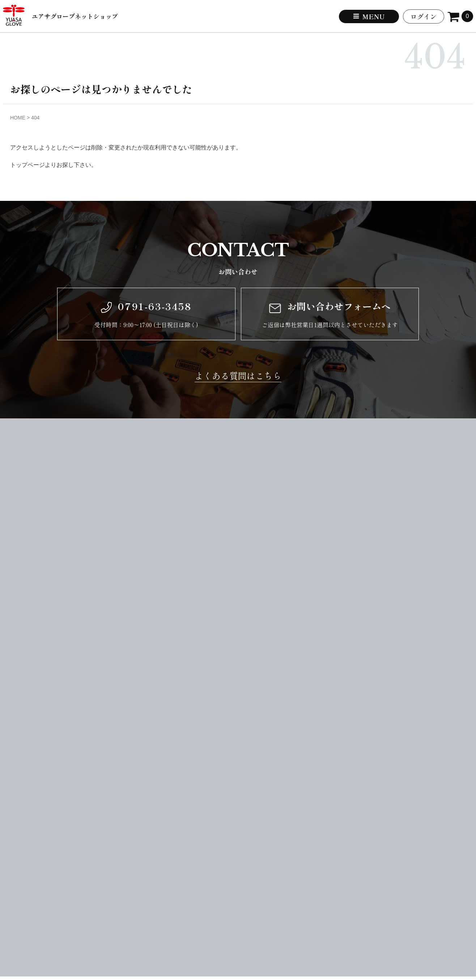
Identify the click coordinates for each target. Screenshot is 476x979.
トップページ (27, 165)
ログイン (424, 16)
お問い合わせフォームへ (330, 306)
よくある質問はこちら (238, 375)
